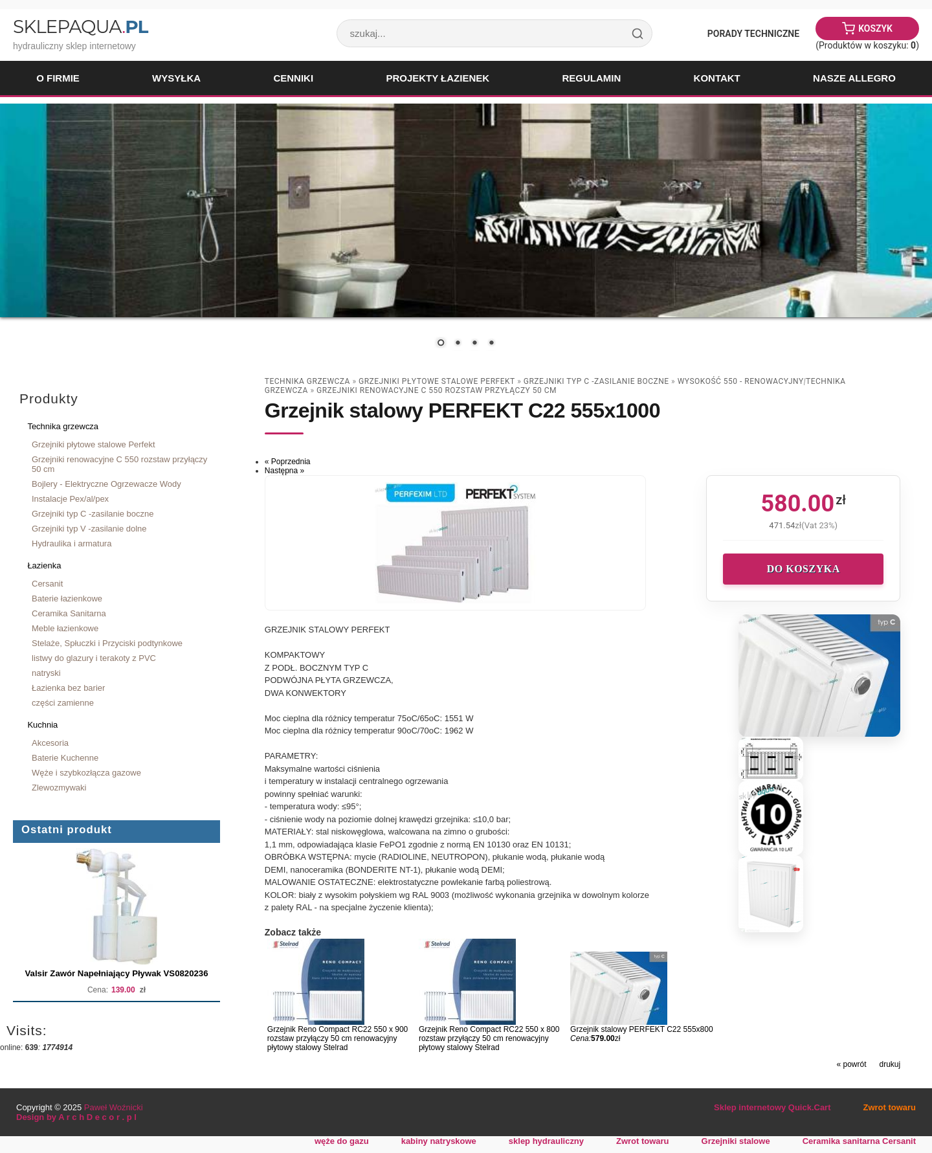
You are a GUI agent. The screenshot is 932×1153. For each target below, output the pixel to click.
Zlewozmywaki (59, 787)
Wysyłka (176, 78)
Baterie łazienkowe (67, 598)
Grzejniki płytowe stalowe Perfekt (93, 444)
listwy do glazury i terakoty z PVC (94, 658)
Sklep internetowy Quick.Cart (772, 1107)
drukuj (890, 1064)
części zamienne (63, 703)
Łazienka (44, 565)
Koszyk (875, 28)
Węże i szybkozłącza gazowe (86, 773)
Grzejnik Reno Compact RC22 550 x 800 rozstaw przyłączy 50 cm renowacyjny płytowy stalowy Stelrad (489, 1038)
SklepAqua (80, 27)
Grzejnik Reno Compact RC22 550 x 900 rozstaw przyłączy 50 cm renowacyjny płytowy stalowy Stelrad (337, 1038)
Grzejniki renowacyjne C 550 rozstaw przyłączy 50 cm (119, 464)
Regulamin (591, 78)
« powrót (851, 1064)
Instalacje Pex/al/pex (70, 499)
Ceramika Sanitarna (69, 613)
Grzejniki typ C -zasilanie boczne (92, 514)
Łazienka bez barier (68, 688)
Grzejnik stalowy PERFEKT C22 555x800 (641, 1029)
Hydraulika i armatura (71, 543)
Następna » (284, 470)
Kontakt (717, 78)
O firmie (58, 78)
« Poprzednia (288, 461)
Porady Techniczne (753, 33)
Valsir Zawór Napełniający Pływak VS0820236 (116, 973)
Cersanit (47, 583)
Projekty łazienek (437, 78)
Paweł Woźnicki (113, 1107)
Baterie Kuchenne (65, 758)
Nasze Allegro (854, 78)
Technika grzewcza (62, 426)
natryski (46, 673)
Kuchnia (42, 725)
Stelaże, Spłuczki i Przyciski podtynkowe (107, 643)
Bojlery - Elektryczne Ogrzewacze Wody (106, 484)
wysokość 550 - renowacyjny (741, 381)
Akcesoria (50, 743)
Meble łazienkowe (65, 628)
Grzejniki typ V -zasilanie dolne (89, 528)
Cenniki (293, 78)
